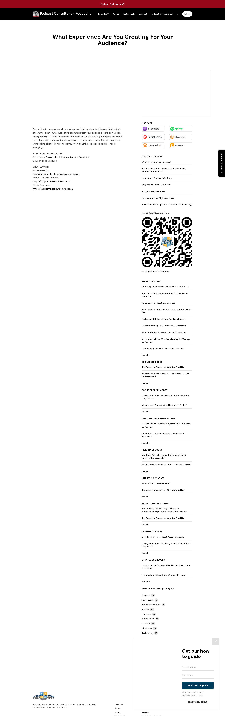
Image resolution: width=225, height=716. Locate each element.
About (116, 14)
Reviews (145, 712)
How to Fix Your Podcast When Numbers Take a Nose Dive (167, 311)
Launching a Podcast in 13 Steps (157, 178)
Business (147, 362)
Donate (145, 708)
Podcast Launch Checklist (155, 271)
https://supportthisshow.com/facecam (53, 188)
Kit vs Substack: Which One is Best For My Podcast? (166, 464)
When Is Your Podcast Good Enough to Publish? (164, 405)
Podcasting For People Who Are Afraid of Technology (167, 204)
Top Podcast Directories (153, 191)
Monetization (150, 503)
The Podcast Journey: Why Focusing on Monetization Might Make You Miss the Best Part (165, 510)
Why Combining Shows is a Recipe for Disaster (164, 332)
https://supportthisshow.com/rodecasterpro (56, 174)
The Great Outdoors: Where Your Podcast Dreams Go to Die (166, 295)
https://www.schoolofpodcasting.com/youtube (64, 157)
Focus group (149, 390)
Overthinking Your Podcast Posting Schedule (163, 348)
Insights (147, 450)
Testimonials (129, 14)
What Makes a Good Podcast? (156, 162)
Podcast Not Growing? (113, 3)
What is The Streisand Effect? (156, 483)
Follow (187, 14)
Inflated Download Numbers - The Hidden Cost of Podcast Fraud (165, 375)
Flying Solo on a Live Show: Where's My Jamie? (164, 575)
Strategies (148, 560)
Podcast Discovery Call (162, 14)
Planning (147, 531)
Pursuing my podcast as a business (158, 303)
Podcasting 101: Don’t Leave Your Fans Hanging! (164, 319)
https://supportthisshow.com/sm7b (51, 181)
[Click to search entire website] (177, 14)
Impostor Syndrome (153, 418)
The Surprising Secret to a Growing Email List (163, 367)
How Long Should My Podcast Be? (158, 198)
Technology (150, 633)
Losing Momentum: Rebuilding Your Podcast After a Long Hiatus (166, 397)
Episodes (102, 14)
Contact (143, 14)
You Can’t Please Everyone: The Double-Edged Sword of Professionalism (164, 456)
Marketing (148, 478)
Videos (118, 708)
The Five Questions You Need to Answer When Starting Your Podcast (164, 170)
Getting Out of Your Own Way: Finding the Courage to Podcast (166, 340)
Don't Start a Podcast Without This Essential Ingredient (163, 435)
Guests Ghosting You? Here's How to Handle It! (164, 325)
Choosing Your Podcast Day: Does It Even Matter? (165, 286)
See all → (146, 355)
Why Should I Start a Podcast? (156, 184)
